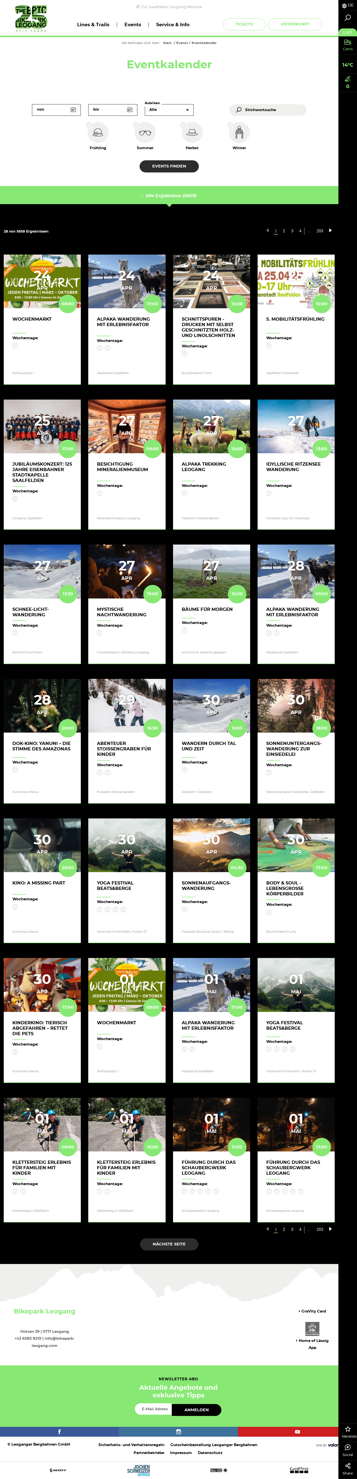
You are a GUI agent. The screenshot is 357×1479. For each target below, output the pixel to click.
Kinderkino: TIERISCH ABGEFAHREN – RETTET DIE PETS (40, 1028)
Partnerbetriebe (149, 1453)
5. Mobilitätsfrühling (295, 319)
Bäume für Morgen (207, 609)
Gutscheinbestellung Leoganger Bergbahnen (213, 1445)
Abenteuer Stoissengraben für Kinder (124, 749)
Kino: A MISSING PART (38, 883)
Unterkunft (295, 24)
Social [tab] (347, 1450)
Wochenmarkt (32, 319)
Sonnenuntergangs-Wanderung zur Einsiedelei (294, 749)
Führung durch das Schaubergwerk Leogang (209, 1168)
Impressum (181, 1453)
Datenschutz (210, 1453)
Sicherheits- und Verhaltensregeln (131, 1445)
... (309, 231)
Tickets (244, 24)
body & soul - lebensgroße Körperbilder (285, 888)
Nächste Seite (169, 1244)
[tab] (347, 5)
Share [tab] (347, 1469)
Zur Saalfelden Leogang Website (169, 7)
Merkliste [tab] (349, 1432)
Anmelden (196, 1410)
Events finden (169, 166)
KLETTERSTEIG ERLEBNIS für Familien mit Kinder (41, 1168)
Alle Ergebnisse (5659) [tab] (169, 196)
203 (320, 231)
